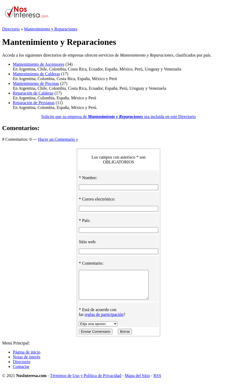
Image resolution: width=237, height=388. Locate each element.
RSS (157, 381)
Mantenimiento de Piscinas (36, 83)
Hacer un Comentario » (58, 139)
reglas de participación (104, 320)
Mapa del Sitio (137, 381)
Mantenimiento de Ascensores (38, 64)
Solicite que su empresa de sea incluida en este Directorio (118, 116)
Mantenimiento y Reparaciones (50, 29)
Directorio (11, 29)
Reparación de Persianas (34, 102)
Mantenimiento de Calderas (36, 74)
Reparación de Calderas (33, 93)
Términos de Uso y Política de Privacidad (85, 381)
